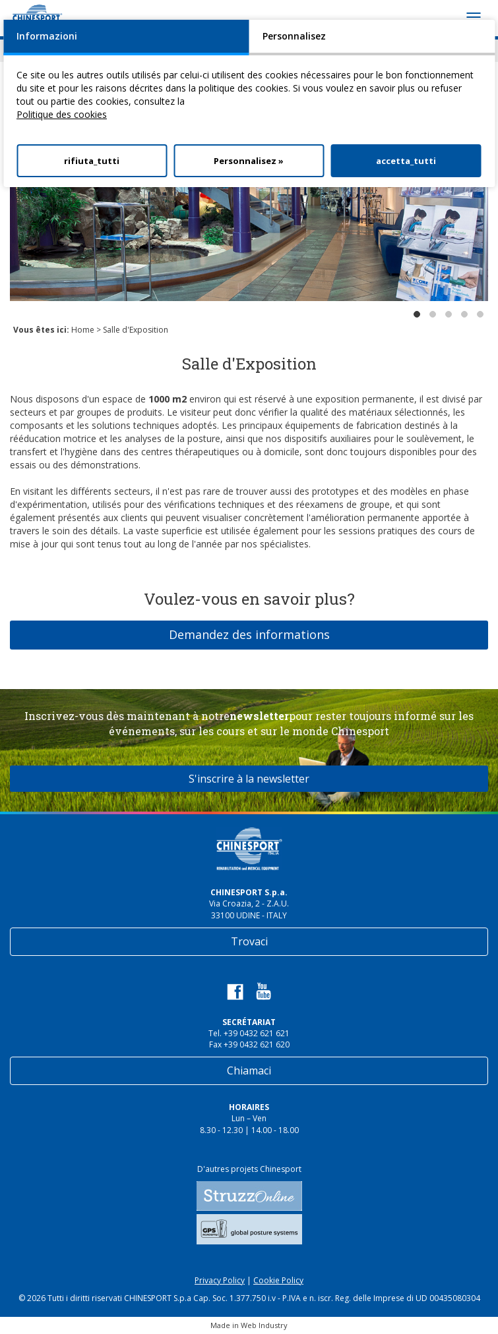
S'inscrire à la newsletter (249, 778)
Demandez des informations (249, 634)
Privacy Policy (220, 1280)
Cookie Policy (278, 1280)
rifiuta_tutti (91, 161)
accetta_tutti (406, 161)
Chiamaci (249, 1070)
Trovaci (249, 941)
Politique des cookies (61, 114)
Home (82, 329)
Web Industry (264, 1325)
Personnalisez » (249, 161)
